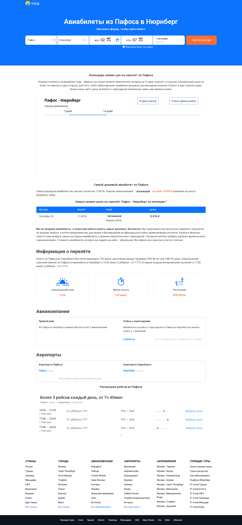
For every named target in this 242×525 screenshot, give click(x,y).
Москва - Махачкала (167, 489)
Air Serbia (96, 502)
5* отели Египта (198, 489)
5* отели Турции (198, 484)
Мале (61, 502)
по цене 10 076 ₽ (162, 191)
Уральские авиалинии (102, 493)
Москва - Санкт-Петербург (170, 484)
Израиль (29, 493)
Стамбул (62, 480)
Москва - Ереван (165, 480)
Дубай (61, 498)
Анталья (128, 502)
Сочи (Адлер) (65, 475)
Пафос (43, 370)
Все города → (65, 507)
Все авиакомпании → (102, 507)
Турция (29, 471)
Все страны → (32, 507)
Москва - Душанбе (166, 506)
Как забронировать (200, 475)
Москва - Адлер (165, 471)
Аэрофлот (96, 466)
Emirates (95, 484)
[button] (121, 435)
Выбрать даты (194, 411)
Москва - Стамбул (166, 501)
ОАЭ (27, 484)
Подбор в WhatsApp (200, 480)
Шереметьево (131, 471)
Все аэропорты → (133, 507)
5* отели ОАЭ (197, 493)
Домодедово (131, 475)
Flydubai (95, 489)
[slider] (68, 115)
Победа (95, 471)
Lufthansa (129, 339)
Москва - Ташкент (166, 466)
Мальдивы (30, 480)
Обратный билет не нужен (139, 47)
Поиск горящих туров (201, 466)
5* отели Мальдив (199, 502)
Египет (28, 498)
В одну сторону (147, 100)
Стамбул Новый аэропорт (137, 498)
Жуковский (129, 466)
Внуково (128, 480)
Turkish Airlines (98, 475)
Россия (29, 466)
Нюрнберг (129, 370)
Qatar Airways (98, 480)
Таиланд (29, 475)
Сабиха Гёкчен (131, 493)
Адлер (127, 489)
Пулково (128, 484)
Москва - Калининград (168, 475)
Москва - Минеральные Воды (169, 495)
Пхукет (61, 489)
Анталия (62, 484)
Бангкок (62, 493)
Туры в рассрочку (199, 471)
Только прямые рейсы (183, 100)
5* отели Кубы (197, 507)
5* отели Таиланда (199, 498)
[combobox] (41, 40)
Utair (93, 498)
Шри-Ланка (31, 502)
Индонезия (31, 489)
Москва (62, 466)
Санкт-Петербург (66, 471)
